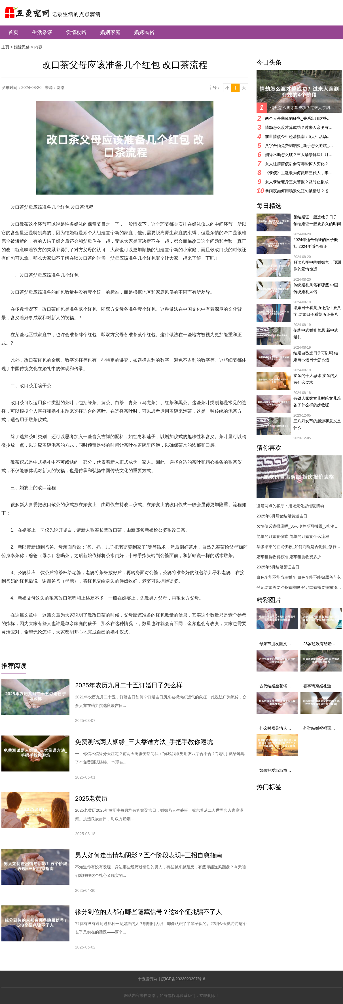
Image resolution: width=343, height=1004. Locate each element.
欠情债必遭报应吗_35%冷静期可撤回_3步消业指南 (299, 526)
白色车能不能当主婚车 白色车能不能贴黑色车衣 (299, 577)
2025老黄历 (91, 798)
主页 (5, 47)
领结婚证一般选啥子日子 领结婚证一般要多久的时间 (317, 220)
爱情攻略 (76, 32)
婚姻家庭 (110, 32)
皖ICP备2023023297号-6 (183, 979)
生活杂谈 (42, 32)
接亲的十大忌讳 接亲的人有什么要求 (315, 379)
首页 (13, 32)
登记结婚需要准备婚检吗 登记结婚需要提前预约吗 (299, 587)
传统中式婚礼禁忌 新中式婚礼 (315, 333)
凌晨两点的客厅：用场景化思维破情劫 (290, 506)
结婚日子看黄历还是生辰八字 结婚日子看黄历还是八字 (317, 311)
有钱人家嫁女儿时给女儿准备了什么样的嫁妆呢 (317, 401)
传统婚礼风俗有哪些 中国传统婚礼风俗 (315, 288)
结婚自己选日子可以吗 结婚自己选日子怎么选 (315, 356)
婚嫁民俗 (144, 32)
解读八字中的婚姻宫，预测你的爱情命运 (317, 265)
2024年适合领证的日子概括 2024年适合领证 (315, 243)
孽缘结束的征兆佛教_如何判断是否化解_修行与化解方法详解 (299, 546)
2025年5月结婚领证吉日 (278, 567)
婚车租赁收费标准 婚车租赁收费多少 (289, 557)
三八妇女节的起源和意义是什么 (317, 424)
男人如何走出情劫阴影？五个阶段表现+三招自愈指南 (148, 855)
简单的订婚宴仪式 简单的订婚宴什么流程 (293, 536)
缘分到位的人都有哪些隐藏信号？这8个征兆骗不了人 (148, 911)
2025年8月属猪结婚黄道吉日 (282, 516)
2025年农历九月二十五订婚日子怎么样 (129, 685)
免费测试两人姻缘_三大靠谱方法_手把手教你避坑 (144, 741)
